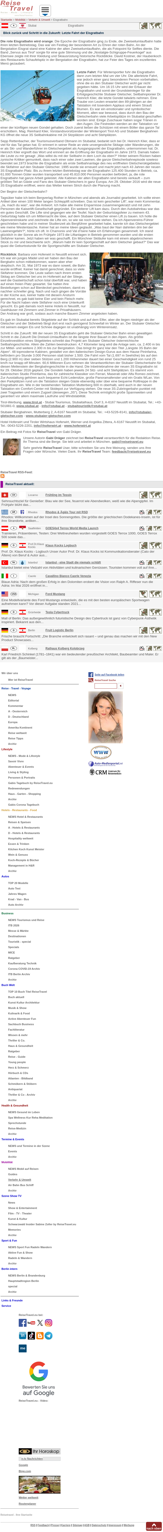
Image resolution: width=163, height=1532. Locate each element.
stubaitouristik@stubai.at (87, 406)
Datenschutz (99, 1525)
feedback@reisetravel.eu (131, 451)
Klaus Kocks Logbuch (61, 545)
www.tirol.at (32, 402)
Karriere (65, 1525)
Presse (55, 1525)
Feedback (43, 1525)
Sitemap (77, 1525)
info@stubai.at (53, 406)
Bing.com (25, 1471)
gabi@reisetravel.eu (127, 441)
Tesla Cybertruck (57, 612)
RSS (33, 1525)
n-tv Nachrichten (32, 1458)
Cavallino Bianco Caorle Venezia (68, 576)
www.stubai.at (27, 406)
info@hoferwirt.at (47, 425)
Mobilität (20, 19)
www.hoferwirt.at (77, 425)
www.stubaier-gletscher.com (48, 416)
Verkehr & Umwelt (39, 19)
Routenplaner (27, 1503)
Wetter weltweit (28, 1497)
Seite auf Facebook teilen (109, 674)
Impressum (114, 1525)
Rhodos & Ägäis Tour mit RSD (67, 512)
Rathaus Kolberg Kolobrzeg (65, 648)
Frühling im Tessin (59, 495)
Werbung (129, 1525)
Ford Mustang (55, 594)
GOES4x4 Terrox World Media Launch (72, 528)
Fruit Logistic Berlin (59, 630)
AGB (87, 1525)
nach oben (154, 1528)
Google (23, 1465)
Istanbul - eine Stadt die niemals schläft (73, 562)
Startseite (6, 19)
